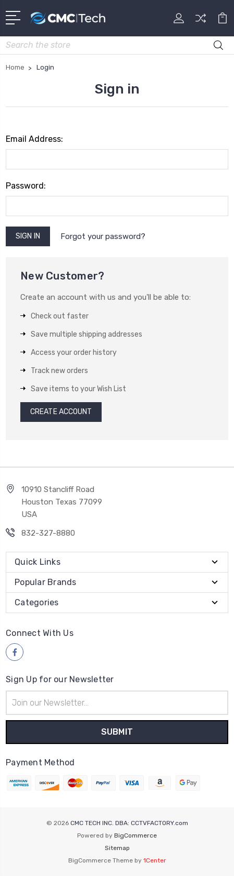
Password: (26, 186)
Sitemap (117, 848)
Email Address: (34, 139)
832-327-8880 (48, 533)
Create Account (61, 411)
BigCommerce (135, 835)
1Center (154, 860)
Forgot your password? (102, 236)
